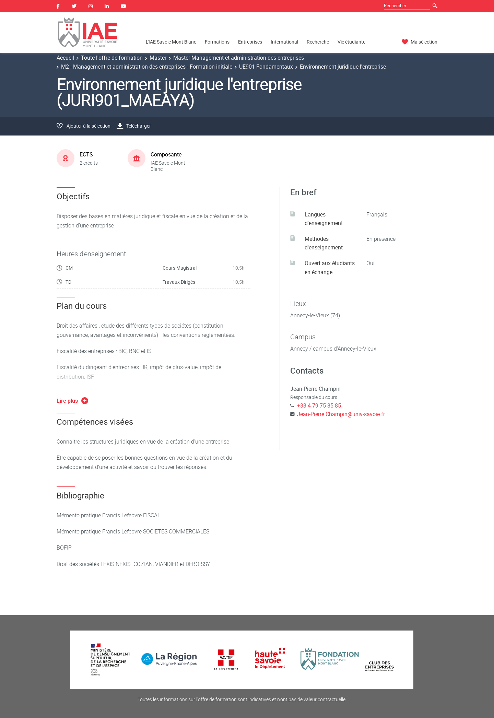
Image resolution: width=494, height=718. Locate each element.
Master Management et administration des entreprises (238, 57)
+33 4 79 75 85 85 (319, 405)
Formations (217, 41)
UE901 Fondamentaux (266, 66)
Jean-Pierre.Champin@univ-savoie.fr (341, 414)
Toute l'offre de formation (112, 57)
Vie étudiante (351, 41)
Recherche (318, 41)
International (284, 41)
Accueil (65, 57)
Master (158, 57)
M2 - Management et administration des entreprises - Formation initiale (146, 66)
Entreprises (250, 41)
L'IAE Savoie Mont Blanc (171, 41)
